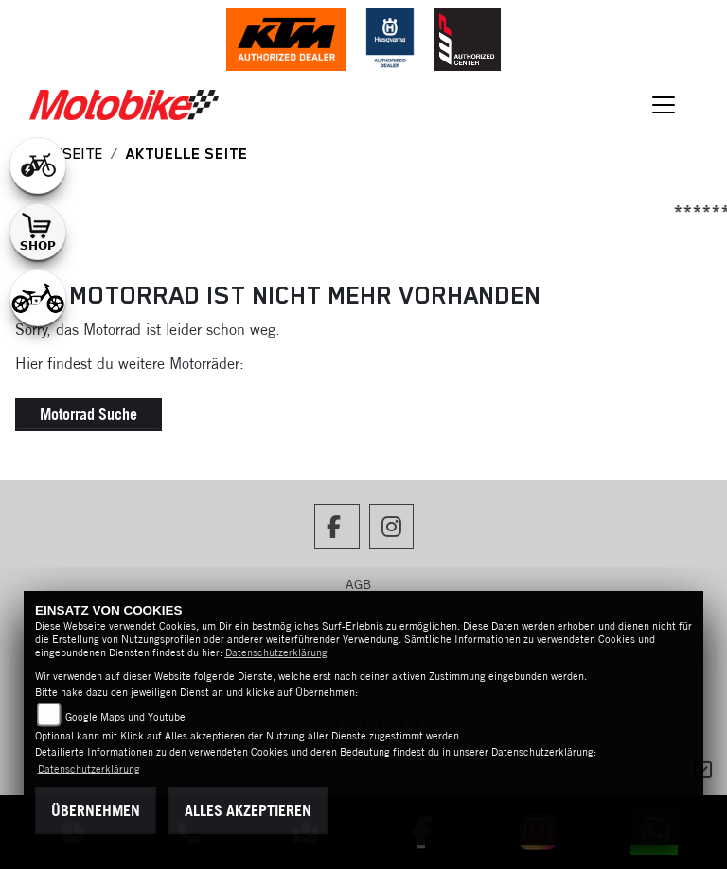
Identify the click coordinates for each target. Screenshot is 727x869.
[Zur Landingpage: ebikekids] (37, 297)
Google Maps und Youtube (125, 716)
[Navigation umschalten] (664, 104)
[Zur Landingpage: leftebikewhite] (37, 165)
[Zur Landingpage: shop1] (37, 231)
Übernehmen (95, 810)
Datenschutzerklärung (276, 652)
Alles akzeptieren (248, 810)
